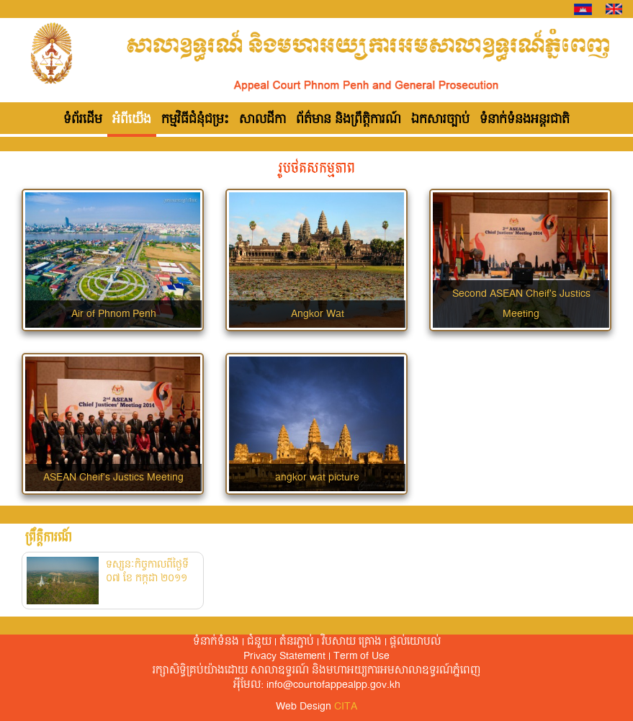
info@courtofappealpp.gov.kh (333, 685)
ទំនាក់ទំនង (216, 641)
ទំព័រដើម (82, 119)
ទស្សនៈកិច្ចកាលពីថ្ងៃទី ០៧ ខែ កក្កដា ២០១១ (147, 572)
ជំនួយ (259, 641)
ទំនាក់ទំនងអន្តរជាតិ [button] (525, 119)
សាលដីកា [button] (262, 119)
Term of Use (361, 656)
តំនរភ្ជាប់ (296, 641)
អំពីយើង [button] (131, 119)
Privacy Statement (284, 656)
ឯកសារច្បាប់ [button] (440, 119)
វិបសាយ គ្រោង (352, 641)
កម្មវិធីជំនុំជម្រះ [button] (195, 119)
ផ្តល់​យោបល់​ (415, 641)
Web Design (316, 706)
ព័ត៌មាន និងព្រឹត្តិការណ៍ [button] (348, 119)
